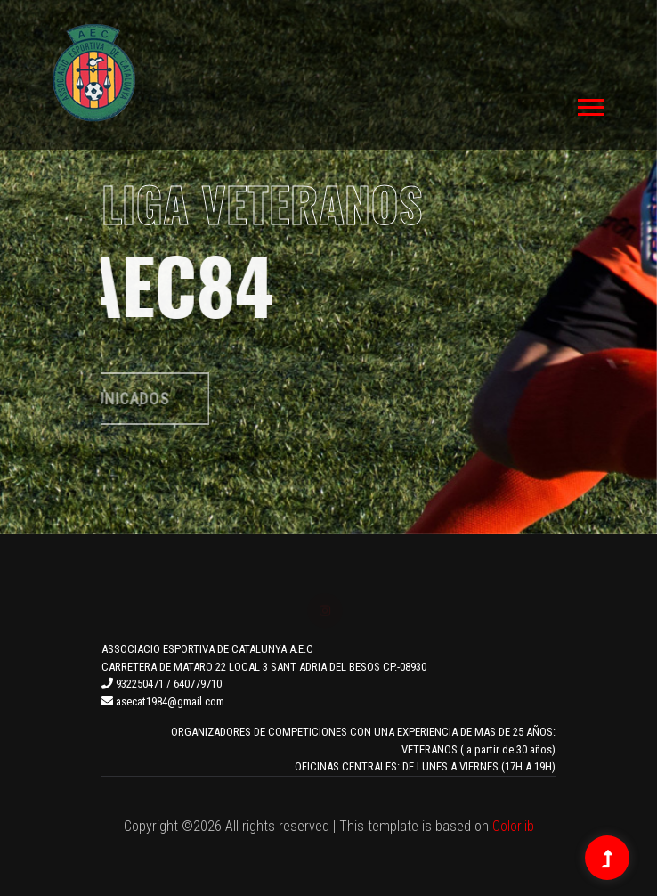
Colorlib (513, 826)
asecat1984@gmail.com (162, 701)
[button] (590, 104)
